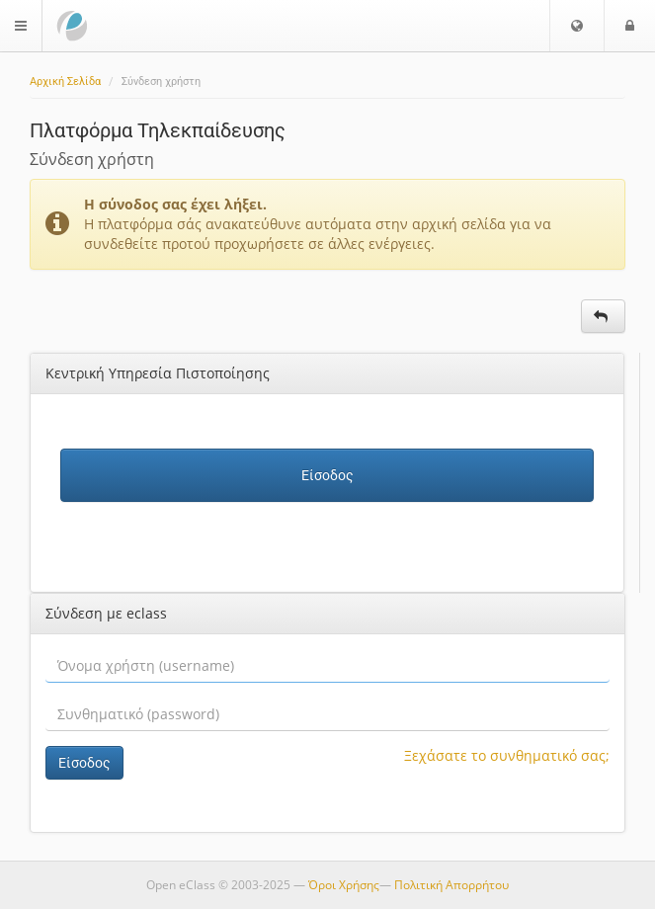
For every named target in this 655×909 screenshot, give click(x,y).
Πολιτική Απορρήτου (451, 884)
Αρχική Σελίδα (65, 81)
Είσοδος (327, 475)
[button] (577, 25)
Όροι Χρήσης (343, 884)
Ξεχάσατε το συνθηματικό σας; (507, 755)
